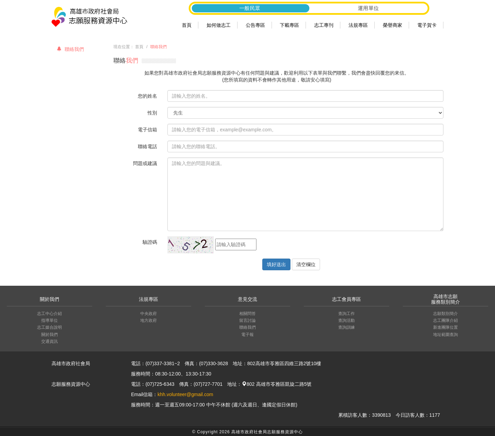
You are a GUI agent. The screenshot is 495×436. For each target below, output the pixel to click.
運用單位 (368, 8)
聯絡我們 (70, 49)
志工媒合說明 (49, 327)
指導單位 (49, 320)
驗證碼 (150, 242)
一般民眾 (250, 8)
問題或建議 (145, 163)
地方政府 (148, 320)
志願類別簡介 (445, 313)
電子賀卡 (427, 25)
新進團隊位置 (445, 327)
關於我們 (49, 334)
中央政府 (148, 313)
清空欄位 (306, 264)
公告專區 (255, 25)
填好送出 (276, 264)
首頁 (186, 25)
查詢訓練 (346, 327)
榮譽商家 (392, 25)
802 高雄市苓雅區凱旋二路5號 (276, 384)
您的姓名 (147, 96)
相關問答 (247, 313)
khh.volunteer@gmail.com (185, 394)
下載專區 (289, 25)
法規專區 (358, 25)
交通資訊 (49, 341)
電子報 (247, 334)
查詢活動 (346, 320)
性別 (152, 113)
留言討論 (247, 320)
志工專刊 (323, 25)
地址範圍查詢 (445, 334)
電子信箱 (147, 129)
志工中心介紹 (49, 313)
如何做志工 (219, 25)
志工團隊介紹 (445, 320)
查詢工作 (346, 313)
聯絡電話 (147, 146)
